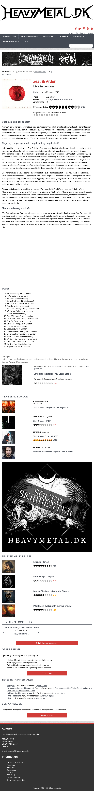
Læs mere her (47, 715)
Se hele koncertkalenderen (47, 643)
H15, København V (21, 633)
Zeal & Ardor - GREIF (42, 421)
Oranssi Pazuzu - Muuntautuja (52, 374)
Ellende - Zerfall (41, 561)
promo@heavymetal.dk (18, 751)
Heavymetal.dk (47, 13)
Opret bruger (80, 33)
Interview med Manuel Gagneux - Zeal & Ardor (52, 451)
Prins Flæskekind (14, 695)
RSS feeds (11, 775)
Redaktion (11, 765)
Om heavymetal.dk (15, 762)
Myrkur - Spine (41, 685)
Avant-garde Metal (53, 99)
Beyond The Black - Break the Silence (51, 591)
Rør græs (10, 685)
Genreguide (11, 770)
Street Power (25, 627)
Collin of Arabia (11, 627)
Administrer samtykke (16, 780)
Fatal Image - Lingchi (43, 576)
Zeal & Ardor (44, 81)
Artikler (10, 772)
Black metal (67, 99)
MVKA (35, 92)
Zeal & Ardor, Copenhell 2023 (45, 436)
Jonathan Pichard (40, 72)
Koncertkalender (29, 37)
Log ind (70, 33)
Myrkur (10, 698)
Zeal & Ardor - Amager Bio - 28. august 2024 (52, 407)
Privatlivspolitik (13, 777)
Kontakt (90, 33)
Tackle (36, 627)
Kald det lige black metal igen (19, 693)
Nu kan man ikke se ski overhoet (20, 688)
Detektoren (78, 37)
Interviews (48, 37)
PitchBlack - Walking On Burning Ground (52, 605)
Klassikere (11, 767)
